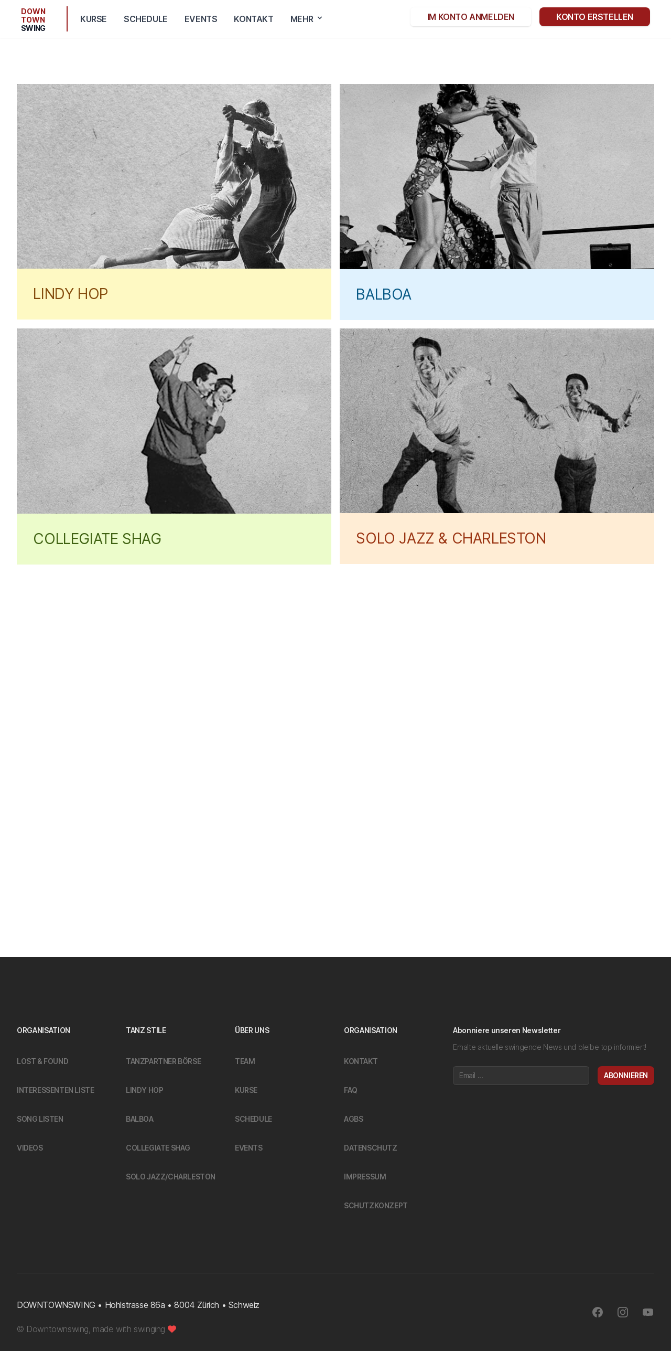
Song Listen (40, 1118)
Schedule (146, 19)
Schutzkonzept (376, 1205)
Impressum (365, 1176)
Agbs (353, 1118)
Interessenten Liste (55, 1090)
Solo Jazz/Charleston (170, 1176)
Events (201, 19)
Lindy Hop (144, 1090)
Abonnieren (626, 1075)
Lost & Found (42, 1061)
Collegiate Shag (158, 1147)
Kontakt (253, 19)
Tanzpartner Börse (163, 1061)
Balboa (140, 1118)
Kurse (93, 19)
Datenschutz (370, 1147)
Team (245, 1061)
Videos (30, 1147)
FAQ (351, 1090)
